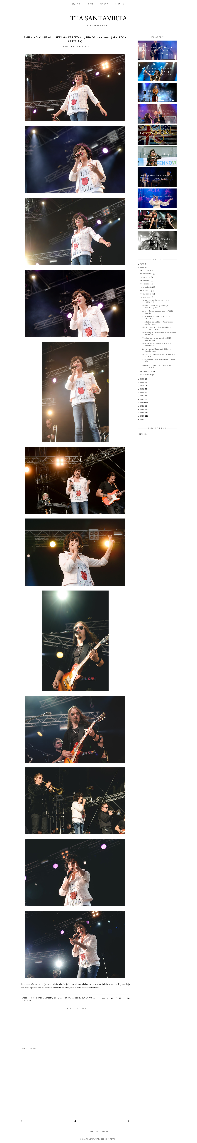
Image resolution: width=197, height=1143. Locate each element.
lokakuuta (147, 277)
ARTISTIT (104, 4)
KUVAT (90, 4)
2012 (142, 419)
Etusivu (76, 4)
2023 (142, 382)
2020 (142, 392)
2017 (142, 402)
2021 (142, 389)
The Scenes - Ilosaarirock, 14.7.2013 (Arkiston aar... (156, 339)
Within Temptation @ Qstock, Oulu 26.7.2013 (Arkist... (156, 306)
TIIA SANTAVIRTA (98, 18)
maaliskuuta (148, 371)
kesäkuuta (147, 290)
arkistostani (92, 987)
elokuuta (146, 284)
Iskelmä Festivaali (63, 998)
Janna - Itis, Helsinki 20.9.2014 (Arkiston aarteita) (158, 355)
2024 (142, 379)
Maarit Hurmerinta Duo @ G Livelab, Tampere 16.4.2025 (157, 328)
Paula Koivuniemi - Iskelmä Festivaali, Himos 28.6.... (157, 366)
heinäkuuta (147, 287)
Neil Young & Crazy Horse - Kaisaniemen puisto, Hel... (159, 334)
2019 (142, 396)
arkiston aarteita (42, 998)
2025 (142, 267)
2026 (142, 264)
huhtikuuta (147, 297)
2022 (142, 386)
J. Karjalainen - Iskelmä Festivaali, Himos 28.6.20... (158, 361)
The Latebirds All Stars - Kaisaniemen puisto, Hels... (158, 323)
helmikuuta (147, 375)
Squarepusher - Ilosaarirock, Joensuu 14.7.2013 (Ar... (157, 301)
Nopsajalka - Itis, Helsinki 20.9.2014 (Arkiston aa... (156, 344)
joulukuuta (147, 270)
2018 (142, 399)
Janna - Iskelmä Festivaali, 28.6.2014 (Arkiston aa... (157, 350)
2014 (142, 412)
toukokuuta (147, 294)
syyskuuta (147, 280)
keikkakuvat (81, 998)
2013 (142, 416)
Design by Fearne (109, 1139)
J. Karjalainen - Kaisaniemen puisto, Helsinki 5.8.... (156, 317)
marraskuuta (148, 274)
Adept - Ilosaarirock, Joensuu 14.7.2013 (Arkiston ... (157, 312)
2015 (142, 409)
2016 (142, 406)
